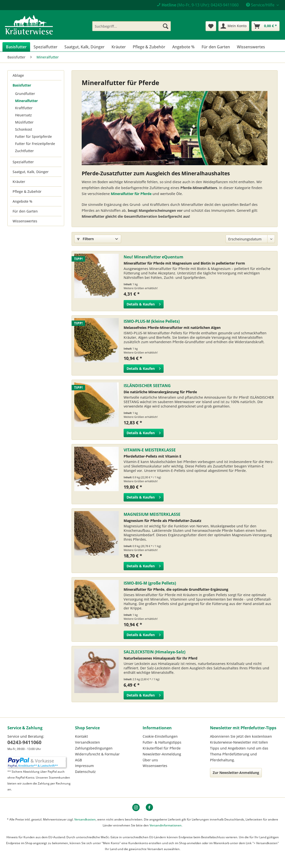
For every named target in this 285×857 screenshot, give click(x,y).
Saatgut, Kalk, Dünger (31, 171)
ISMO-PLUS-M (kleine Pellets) (152, 321)
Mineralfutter (26, 100)
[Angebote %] (183, 47)
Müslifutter (24, 122)
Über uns (150, 760)
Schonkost (23, 129)
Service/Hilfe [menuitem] (260, 5)
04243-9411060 (24, 742)
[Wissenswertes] (250, 47)
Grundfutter (25, 93)
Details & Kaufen (144, 303)
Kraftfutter (24, 108)
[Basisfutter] (16, 47)
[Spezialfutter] (45, 47)
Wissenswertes (25, 221)
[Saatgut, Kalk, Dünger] (84, 47)
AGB (78, 760)
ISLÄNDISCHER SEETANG (147, 385)
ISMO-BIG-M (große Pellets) (150, 583)
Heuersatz (23, 115)
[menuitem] (131, 26)
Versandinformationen (166, 825)
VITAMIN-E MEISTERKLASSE (150, 450)
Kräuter (19, 181)
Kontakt (81, 736)
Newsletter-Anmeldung (162, 754)
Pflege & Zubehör (27, 191)
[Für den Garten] (215, 47)
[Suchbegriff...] (131, 26)
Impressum (84, 765)
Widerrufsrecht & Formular (97, 754)
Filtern (85, 238)
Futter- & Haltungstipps (162, 742)
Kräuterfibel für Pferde (162, 748)
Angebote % (22, 201)
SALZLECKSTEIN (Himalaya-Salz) (154, 652)
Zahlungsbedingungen (94, 748)
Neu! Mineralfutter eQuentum (153, 257)
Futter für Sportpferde (33, 136)
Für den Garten (25, 211)
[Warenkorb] (265, 26)
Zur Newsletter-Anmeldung (236, 772)
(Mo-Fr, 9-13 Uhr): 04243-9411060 (198, 5)
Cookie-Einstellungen (160, 736)
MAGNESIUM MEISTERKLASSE (152, 514)
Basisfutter (22, 85)
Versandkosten (87, 742)
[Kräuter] (118, 47)
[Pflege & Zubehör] (149, 47)
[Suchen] (165, 26)
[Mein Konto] (233, 26)
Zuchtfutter (24, 150)
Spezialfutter (23, 162)
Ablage (18, 75)
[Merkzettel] (211, 26)
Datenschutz (85, 771)
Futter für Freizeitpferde (35, 143)
